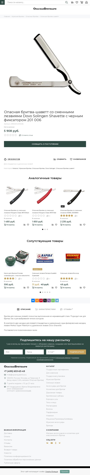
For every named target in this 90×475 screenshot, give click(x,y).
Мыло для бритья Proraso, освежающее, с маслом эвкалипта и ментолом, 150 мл (16, 274)
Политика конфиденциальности (17, 456)
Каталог (16, 168)
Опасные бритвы (38, 168)
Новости (7, 453)
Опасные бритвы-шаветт (65, 168)
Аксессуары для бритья (56, 386)
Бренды (49, 425)
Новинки (50, 416)
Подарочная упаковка (55, 376)
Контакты (8, 440)
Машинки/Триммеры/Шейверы (59, 419)
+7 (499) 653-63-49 (14, 371)
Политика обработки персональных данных (22, 460)
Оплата (7, 437)
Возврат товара (10, 450)
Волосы (49, 409)
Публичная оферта (12, 463)
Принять (64, 472)
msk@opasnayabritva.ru (16, 375)
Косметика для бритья (55, 389)
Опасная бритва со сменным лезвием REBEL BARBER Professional (71, 211)
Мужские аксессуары (55, 422)
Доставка (8, 433)
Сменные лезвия (53, 383)
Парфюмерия (52, 412)
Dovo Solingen (50, 168)
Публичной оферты (62, 358)
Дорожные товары (54, 393)
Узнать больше (51, 472)
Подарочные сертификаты (57, 370)
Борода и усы (52, 399)
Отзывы (7, 443)
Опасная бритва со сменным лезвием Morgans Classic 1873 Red (44, 211)
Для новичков (52, 373)
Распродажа (51, 406)
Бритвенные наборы (55, 396)
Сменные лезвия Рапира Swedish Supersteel (44, 274)
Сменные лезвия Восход (69, 273)
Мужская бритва (25, 168)
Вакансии (8, 446)
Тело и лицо (51, 402)
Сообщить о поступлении (45, 144)
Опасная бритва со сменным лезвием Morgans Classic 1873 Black (16, 211)
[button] (42, 229)
